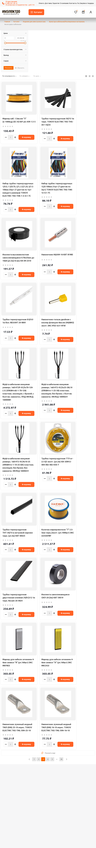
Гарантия (56, 3)
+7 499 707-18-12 (9, 3)
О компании (64, 3)
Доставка (48, 3)
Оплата (41, 3)
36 (61, 759)
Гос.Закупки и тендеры (85, 3)
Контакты (73, 3)
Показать (8, 68)
